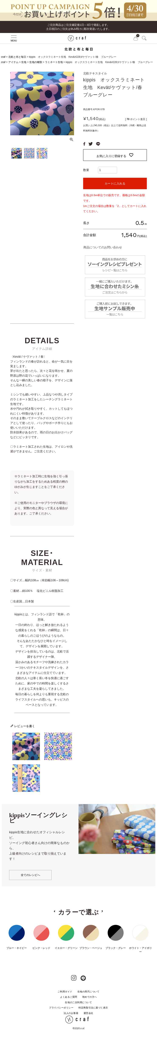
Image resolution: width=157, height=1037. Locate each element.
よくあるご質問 (68, 997)
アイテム (13, 62)
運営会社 (88, 1013)
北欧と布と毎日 (17, 56)
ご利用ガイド (64, 991)
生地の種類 (35, 62)
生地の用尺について (88, 991)
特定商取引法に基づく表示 (93, 1007)
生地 (23, 62)
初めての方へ (89, 997)
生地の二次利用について (78, 1002)
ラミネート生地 (54, 62)
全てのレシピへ (30, 875)
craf (3, 56)
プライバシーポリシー (61, 1007)
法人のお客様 (71, 1013)
